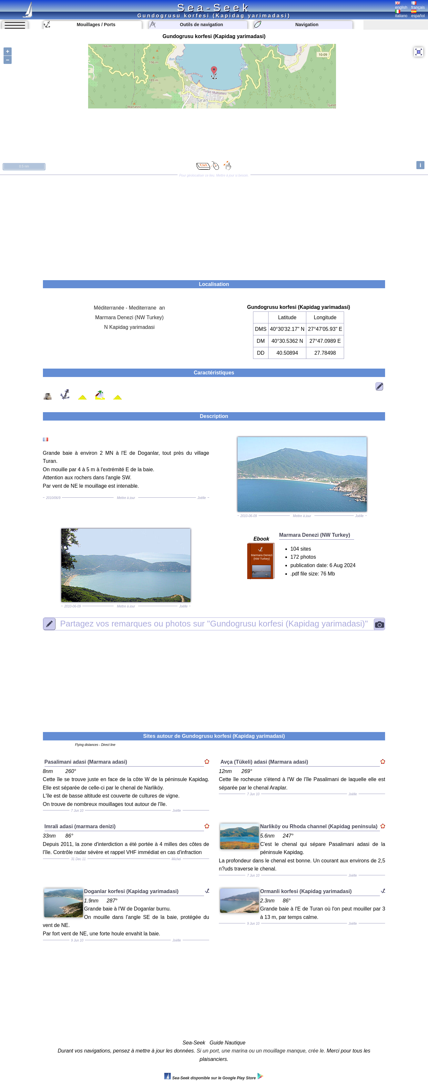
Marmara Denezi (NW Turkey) (129, 317)
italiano (401, 14)
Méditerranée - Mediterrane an (129, 307)
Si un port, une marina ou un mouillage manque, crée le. (261, 1050)
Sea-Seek (214, 7)
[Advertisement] (214, 225)
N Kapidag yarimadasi (129, 327)
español (418, 14)
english (401, 5)
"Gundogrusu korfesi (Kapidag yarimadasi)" (214, 624)
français (418, 5)
